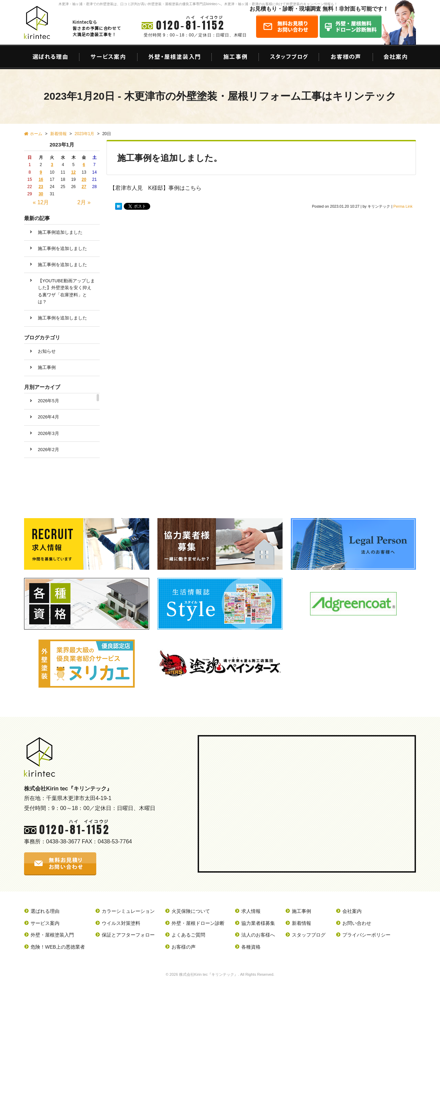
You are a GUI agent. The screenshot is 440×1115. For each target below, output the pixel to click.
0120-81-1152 (190, 25)
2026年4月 (48, 416)
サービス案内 (45, 923)
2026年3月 (48, 433)
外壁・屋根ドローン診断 (198, 923)
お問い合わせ (356, 923)
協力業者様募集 (258, 923)
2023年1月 (84, 133)
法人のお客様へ (258, 935)
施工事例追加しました (60, 232)
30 (40, 194)
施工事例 (47, 367)
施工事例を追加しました (62, 248)
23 (40, 186)
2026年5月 (48, 400)
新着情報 (301, 923)
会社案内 (352, 911)
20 (83, 179)
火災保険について (191, 911)
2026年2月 (48, 449)
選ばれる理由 (45, 911)
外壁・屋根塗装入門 (52, 935)
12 (73, 172)
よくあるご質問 (188, 935)
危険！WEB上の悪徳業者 (58, 947)
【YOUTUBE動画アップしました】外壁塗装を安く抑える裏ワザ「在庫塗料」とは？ (66, 291)
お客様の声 (184, 947)
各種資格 (251, 947)
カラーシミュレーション (128, 911)
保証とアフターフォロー (128, 935)
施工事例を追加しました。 (169, 158)
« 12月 (41, 202)
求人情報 (251, 911)
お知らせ (47, 351)
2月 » (83, 202)
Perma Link (402, 206)
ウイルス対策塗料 (121, 923)
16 (40, 179)
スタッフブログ (309, 935)
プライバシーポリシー (366, 935)
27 (83, 186)
